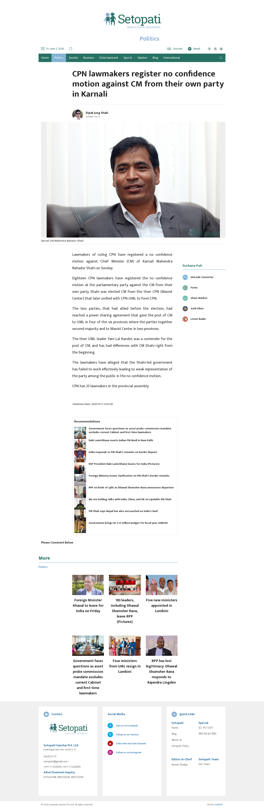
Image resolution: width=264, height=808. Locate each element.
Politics (58, 57)
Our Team (204, 764)
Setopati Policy (180, 746)
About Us (177, 740)
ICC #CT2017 (206, 728)
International (171, 57)
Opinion (142, 57)
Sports (128, 57)
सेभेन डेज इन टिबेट (207, 734)
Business (88, 57)
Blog (155, 57)
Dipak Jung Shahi (97, 112)
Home (175, 728)
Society (73, 57)
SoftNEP (219, 804)
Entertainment (109, 57)
